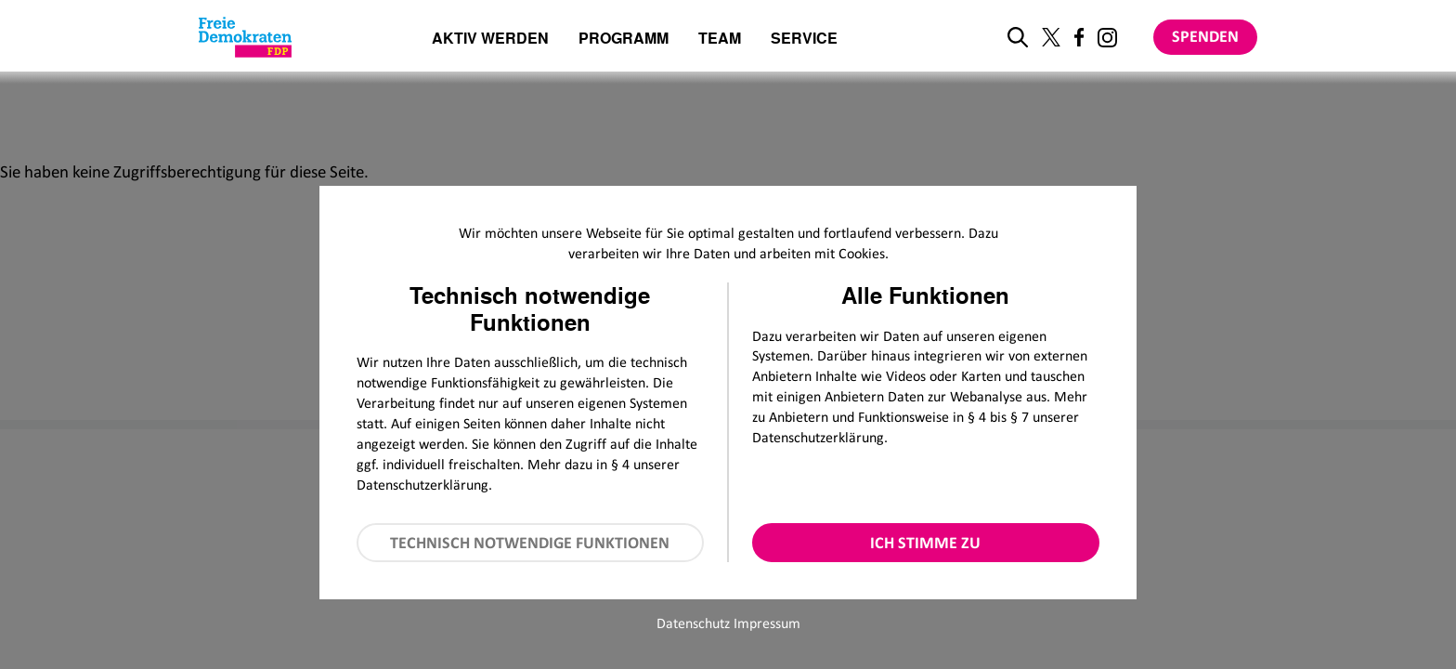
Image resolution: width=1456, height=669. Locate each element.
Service (804, 39)
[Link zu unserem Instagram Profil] (1107, 37)
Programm (623, 39)
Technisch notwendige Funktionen (530, 542)
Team (719, 39)
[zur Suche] (1018, 37)
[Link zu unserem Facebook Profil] (1079, 37)
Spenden (1205, 36)
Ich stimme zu (925, 542)
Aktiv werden (490, 39)
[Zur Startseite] (245, 37)
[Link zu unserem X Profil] (1051, 37)
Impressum (767, 623)
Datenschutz (693, 623)
